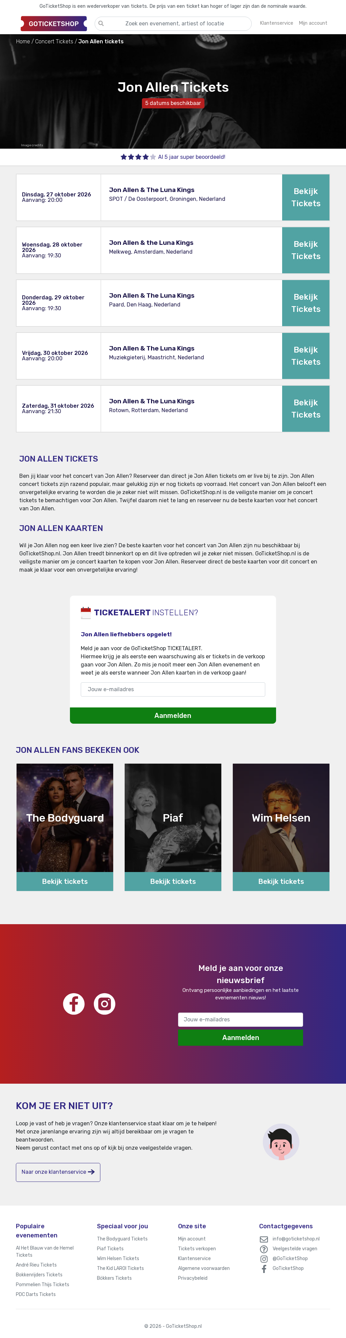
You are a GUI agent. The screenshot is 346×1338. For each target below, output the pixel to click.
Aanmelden (172, 716)
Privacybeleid (192, 1278)
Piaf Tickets (110, 1249)
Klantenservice (194, 1258)
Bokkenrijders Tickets (39, 1275)
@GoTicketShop (290, 1258)
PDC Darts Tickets (36, 1294)
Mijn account (192, 1239)
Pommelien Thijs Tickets (42, 1285)
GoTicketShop (288, 1268)
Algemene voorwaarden (204, 1268)
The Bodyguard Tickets (122, 1239)
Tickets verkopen (197, 1249)
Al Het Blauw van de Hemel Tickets (45, 1251)
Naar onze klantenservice (58, 1172)
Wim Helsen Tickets (118, 1258)
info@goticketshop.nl (296, 1239)
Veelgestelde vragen (295, 1249)
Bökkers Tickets (114, 1278)
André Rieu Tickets (36, 1265)
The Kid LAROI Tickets (120, 1268)
